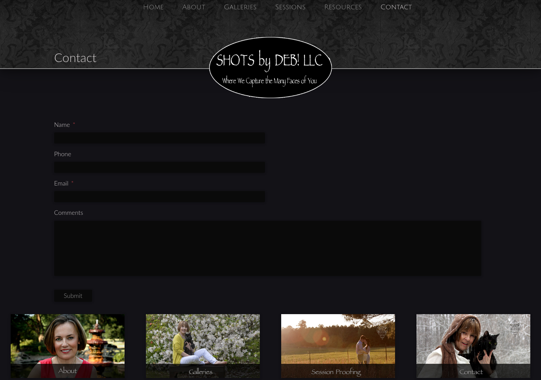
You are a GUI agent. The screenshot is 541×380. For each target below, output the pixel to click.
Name (65, 124)
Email (64, 183)
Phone (62, 154)
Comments (68, 212)
